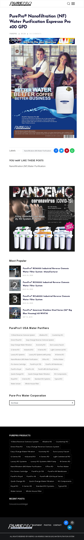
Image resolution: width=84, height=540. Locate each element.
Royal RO (14, 379)
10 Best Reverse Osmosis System (23, 335)
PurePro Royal (16, 369)
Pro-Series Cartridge (18, 364)
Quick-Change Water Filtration (39, 374)
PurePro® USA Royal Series (48, 369)
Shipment (37, 525)
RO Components (60, 374)
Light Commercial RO (58, 350)
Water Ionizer (16, 384)
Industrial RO (28, 350)
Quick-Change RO (17, 374)
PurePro (13, 34)
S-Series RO (26, 379)
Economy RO (40, 345)
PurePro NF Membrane (54, 364)
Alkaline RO (43, 335)
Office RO (45, 359)
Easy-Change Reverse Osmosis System (40, 340)
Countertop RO (57, 335)
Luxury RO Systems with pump (40, 355)
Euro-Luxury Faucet (57, 345)
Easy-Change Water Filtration (21, 345)
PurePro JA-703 (35, 364)
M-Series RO (59, 355)
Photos (47, 525)
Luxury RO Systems (18, 355)
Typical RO (58, 379)
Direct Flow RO (16, 340)
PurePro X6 (30, 369)
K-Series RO (42, 350)
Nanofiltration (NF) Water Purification (37, 151)
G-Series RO (15, 350)
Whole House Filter (32, 384)
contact (57, 525)
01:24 (23, 34)
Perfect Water (58, 359)
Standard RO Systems (42, 379)
